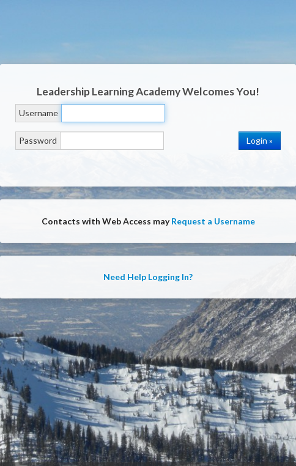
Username (38, 113)
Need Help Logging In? (148, 277)
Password (38, 140)
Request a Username (213, 221)
